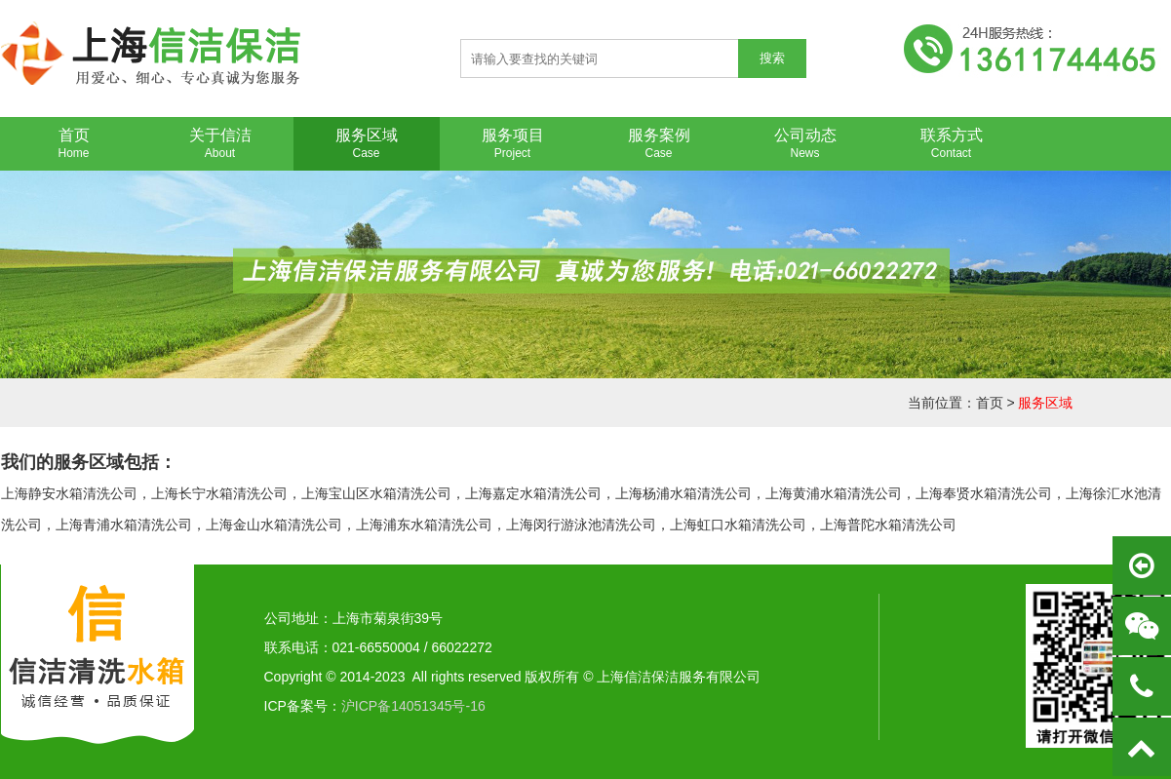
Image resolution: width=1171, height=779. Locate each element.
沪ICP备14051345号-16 (413, 706)
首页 (989, 402)
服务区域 (1045, 402)
